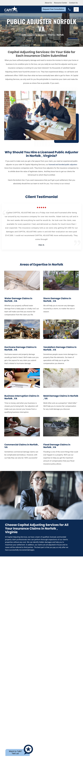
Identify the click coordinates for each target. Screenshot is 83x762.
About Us (48, 3)
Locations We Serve (37, 35)
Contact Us (73, 3)
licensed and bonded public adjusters (63, 165)
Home (23, 35)
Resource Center (60, 3)
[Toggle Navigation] (76, 9)
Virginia (51, 35)
